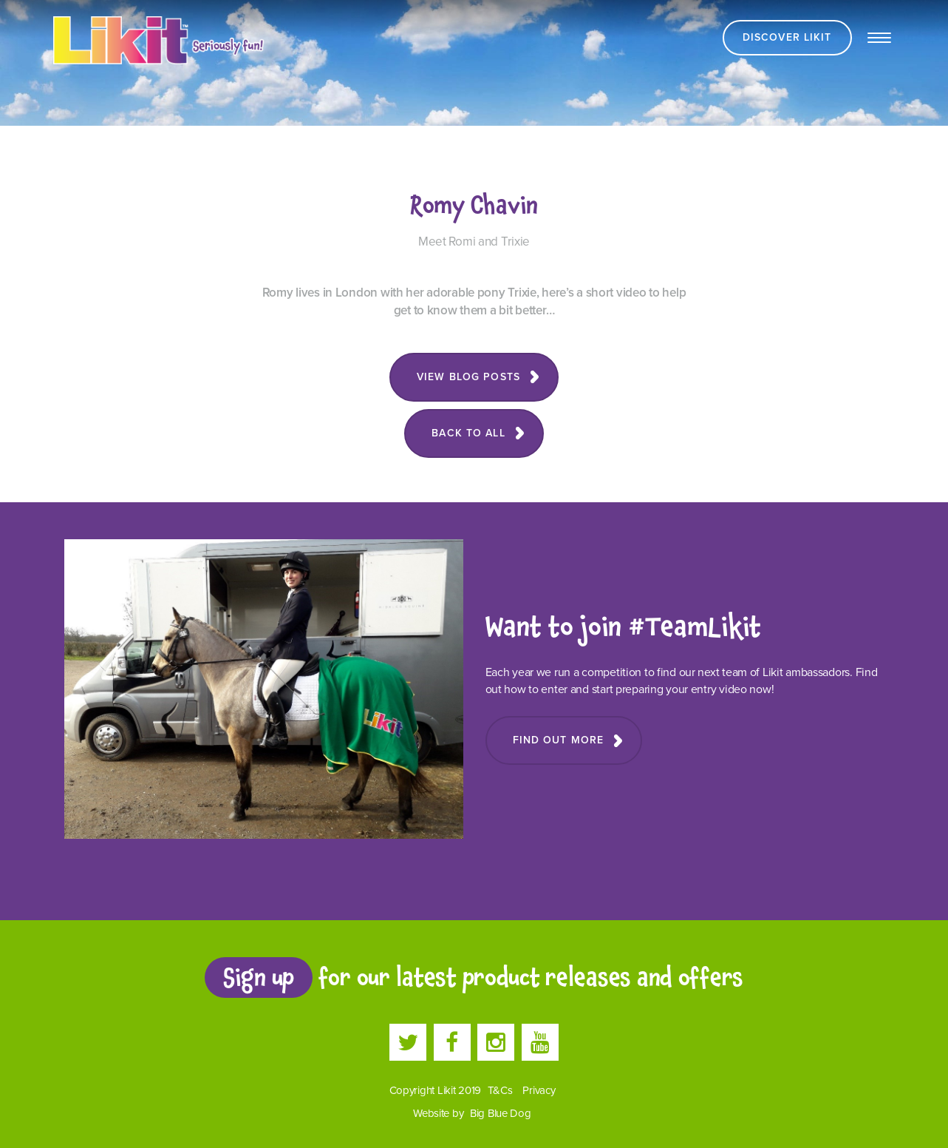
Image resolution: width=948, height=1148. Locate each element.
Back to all (468, 433)
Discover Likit (787, 37)
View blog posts (468, 377)
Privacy (538, 1090)
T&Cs (500, 1090)
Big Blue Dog (500, 1113)
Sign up (258, 977)
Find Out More (558, 740)
